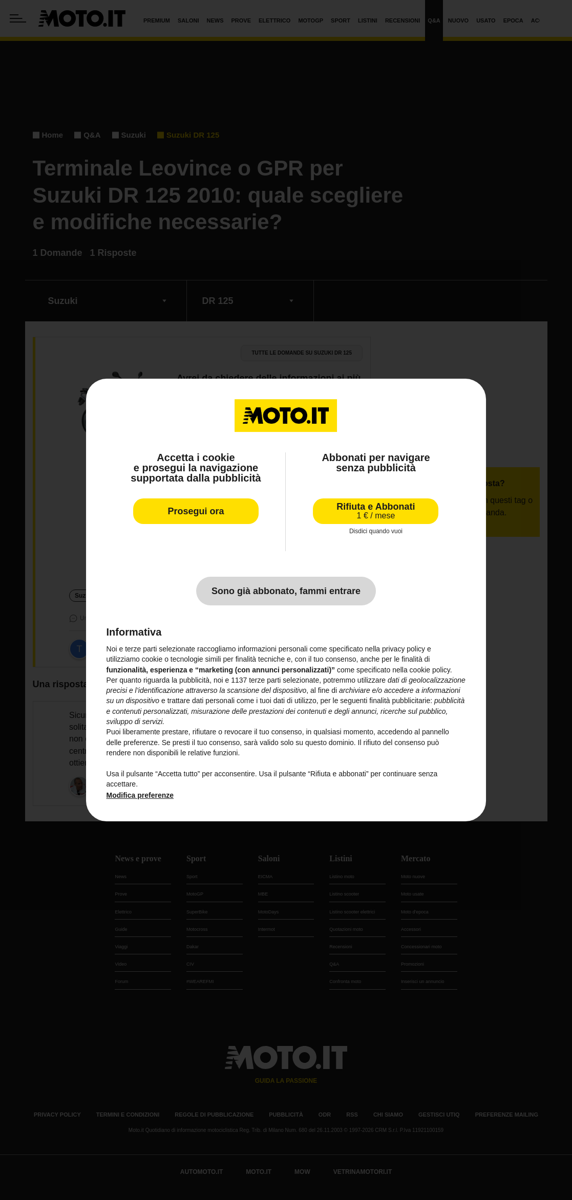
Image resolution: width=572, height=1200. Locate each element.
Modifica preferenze (140, 795)
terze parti (265, 680)
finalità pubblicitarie (399, 701)
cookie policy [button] (430, 670)
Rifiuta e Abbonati (375, 510)
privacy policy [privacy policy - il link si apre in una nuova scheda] (403, 649)
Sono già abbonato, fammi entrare (286, 591)
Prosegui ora (196, 511)
